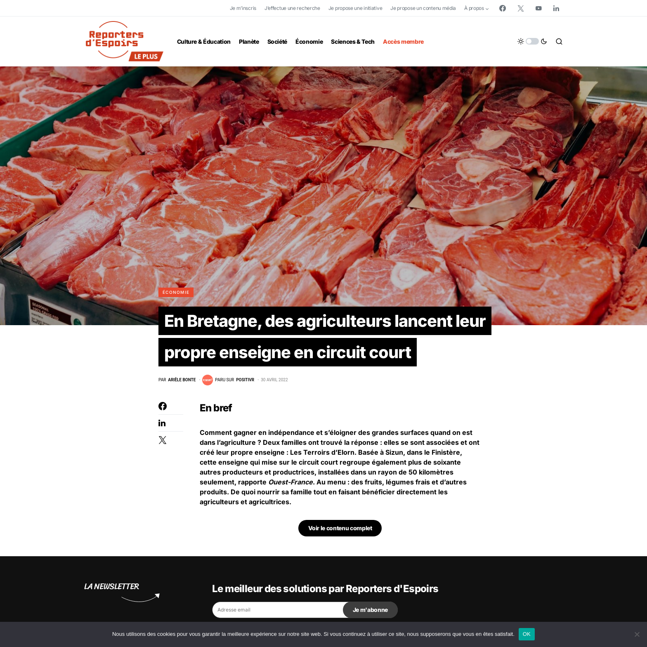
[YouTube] (538, 8)
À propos (474, 8)
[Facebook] (502, 8)
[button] (532, 41)
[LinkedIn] (556, 8)
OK (527, 634)
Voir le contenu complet (340, 527)
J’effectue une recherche (292, 8)
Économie (176, 292)
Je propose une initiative (355, 8)
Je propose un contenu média (423, 8)
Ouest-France (290, 482)
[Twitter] (520, 8)
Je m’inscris (243, 8)
